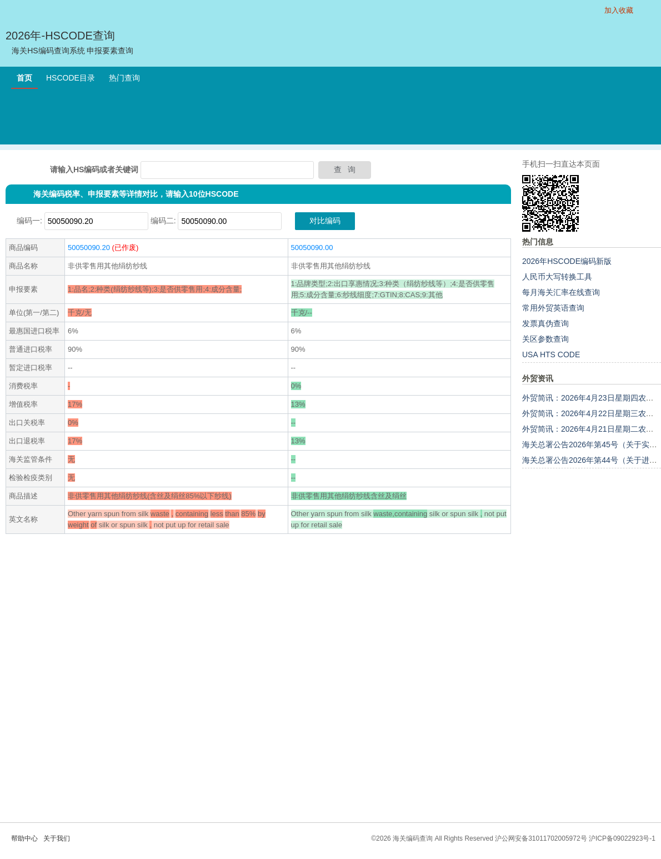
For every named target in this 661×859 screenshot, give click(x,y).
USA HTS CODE (551, 354)
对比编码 (324, 220)
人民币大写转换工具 (557, 276)
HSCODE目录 (70, 77)
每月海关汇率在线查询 (561, 292)
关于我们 (56, 838)
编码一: (29, 220)
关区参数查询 (545, 338)
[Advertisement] (330, 119)
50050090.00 (312, 247)
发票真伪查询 (545, 323)
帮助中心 (24, 838)
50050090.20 (89, 247)
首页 (24, 77)
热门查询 (124, 77)
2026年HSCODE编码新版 (567, 261)
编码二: (163, 220)
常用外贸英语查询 (553, 307)
